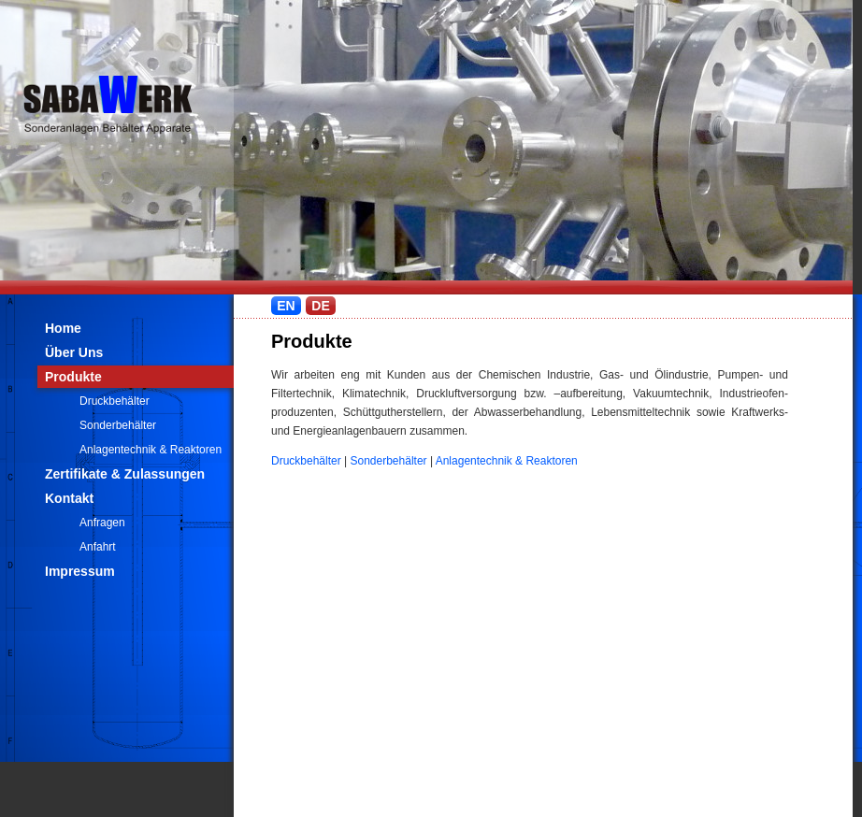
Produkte (73, 376)
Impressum (80, 571)
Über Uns (74, 352)
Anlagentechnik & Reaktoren (150, 449)
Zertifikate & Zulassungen (125, 473)
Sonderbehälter (117, 425)
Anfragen (102, 522)
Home (63, 328)
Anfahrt (97, 546)
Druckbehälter (114, 401)
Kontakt (69, 498)
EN (286, 305)
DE (320, 305)
